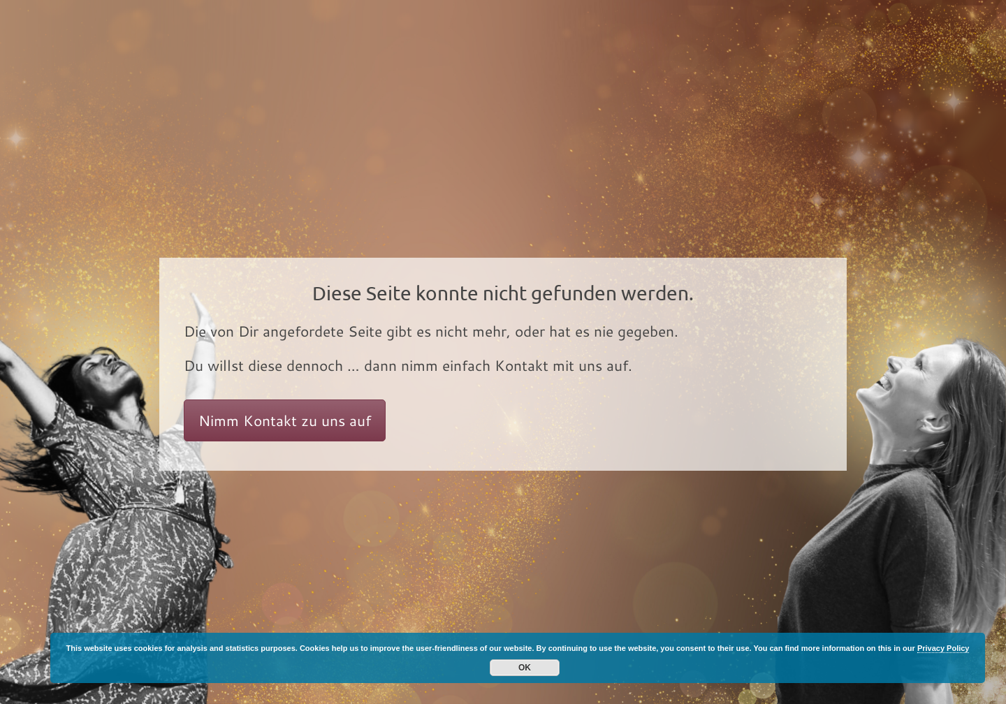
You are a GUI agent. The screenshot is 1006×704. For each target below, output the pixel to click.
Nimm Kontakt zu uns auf (284, 420)
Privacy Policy (943, 648)
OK (524, 668)
